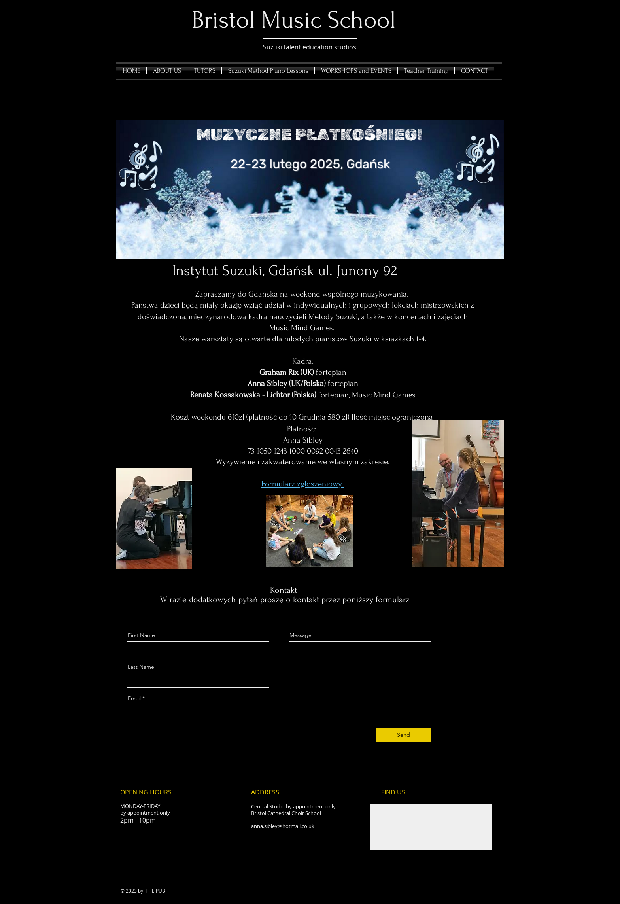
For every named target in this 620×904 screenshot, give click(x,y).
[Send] (403, 735)
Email (134, 698)
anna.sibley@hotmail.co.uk (282, 826)
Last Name (141, 666)
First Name (141, 635)
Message (300, 635)
